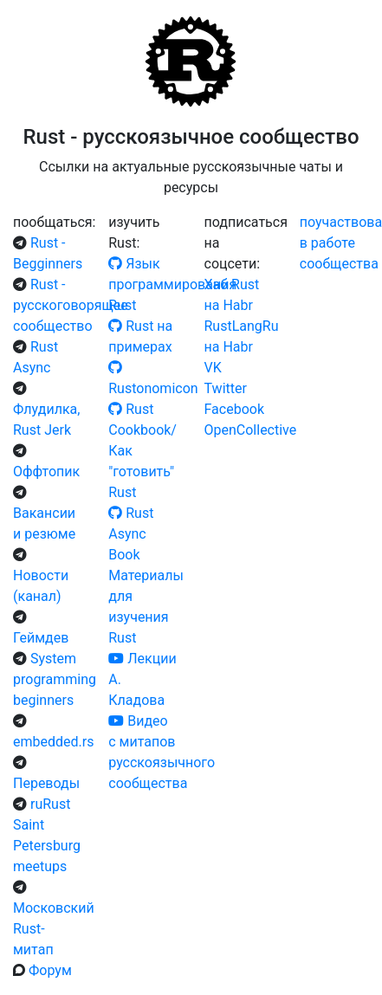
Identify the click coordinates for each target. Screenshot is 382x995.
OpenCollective (250, 430)
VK (213, 367)
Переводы (46, 783)
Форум (50, 970)
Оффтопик (46, 471)
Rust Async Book (130, 534)
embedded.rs (53, 741)
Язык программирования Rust (172, 284)
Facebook (234, 409)
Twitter (225, 388)
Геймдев (40, 638)
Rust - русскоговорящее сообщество (70, 305)
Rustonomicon (152, 388)
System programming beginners (54, 679)
